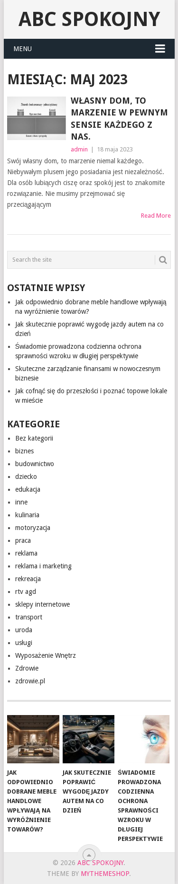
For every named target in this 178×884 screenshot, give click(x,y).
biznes (24, 451)
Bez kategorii (34, 438)
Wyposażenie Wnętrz (45, 655)
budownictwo (34, 464)
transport (28, 617)
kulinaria (27, 515)
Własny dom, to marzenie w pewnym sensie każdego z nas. (119, 118)
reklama (26, 553)
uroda (23, 630)
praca (23, 540)
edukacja (27, 489)
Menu (22, 49)
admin (79, 149)
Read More (156, 215)
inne (21, 502)
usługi (23, 642)
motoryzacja (32, 527)
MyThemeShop (105, 873)
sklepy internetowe (42, 604)
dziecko (26, 476)
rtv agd (25, 591)
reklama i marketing (43, 566)
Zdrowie (26, 668)
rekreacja (28, 579)
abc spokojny (89, 19)
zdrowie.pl (30, 681)
